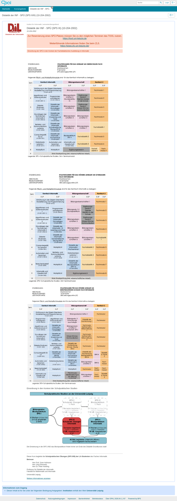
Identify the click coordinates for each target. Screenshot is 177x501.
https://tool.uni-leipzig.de (75, 38)
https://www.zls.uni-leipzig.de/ (74, 46)
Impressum (72, 499)
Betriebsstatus (97, 499)
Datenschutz (40, 499)
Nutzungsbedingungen (56, 499)
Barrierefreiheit (84, 499)
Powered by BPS (134, 499)
